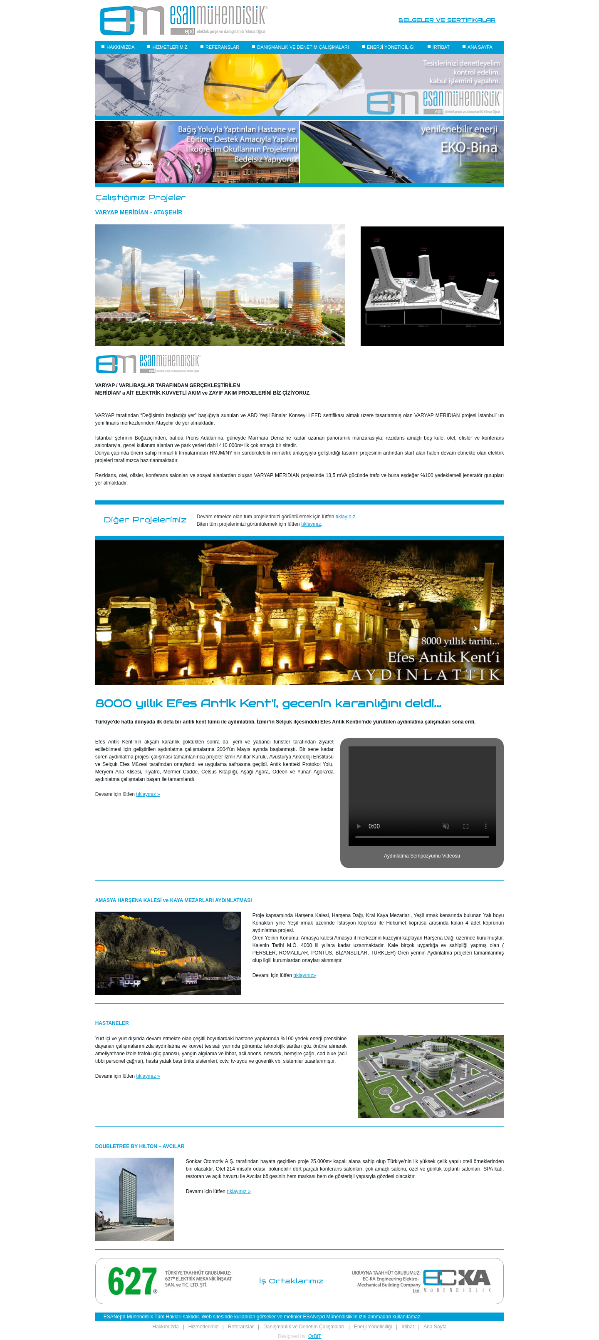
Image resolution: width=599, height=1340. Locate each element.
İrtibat (407, 1327)
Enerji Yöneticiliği (373, 1327)
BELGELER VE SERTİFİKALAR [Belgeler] (447, 20)
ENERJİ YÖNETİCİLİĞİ (391, 47)
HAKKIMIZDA (120, 47)
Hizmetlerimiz (203, 1327)
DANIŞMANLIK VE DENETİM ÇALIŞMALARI (303, 47)
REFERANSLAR (222, 47)
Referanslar (241, 1327)
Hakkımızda (165, 1327)
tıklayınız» (304, 975)
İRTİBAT (441, 47)
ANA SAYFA (480, 47)
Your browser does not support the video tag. (422, 796)
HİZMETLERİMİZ (169, 47)
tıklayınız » (148, 794)
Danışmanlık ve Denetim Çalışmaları (303, 1327)
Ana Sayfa (434, 1327)
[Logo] (184, 20)
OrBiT (314, 1336)
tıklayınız (345, 517)
